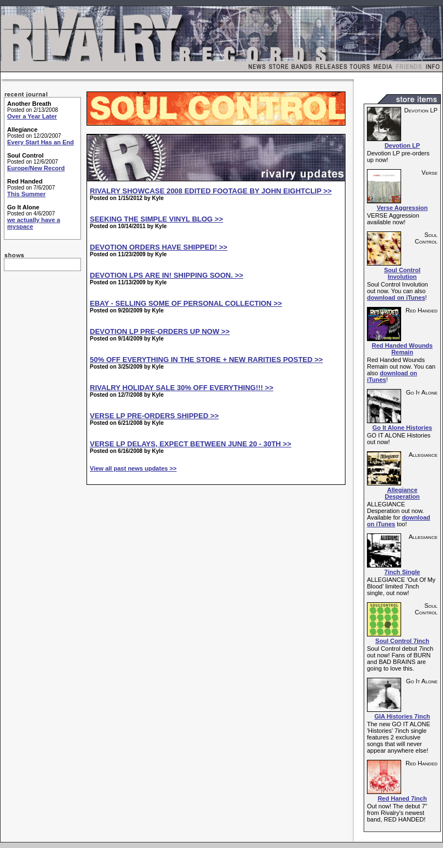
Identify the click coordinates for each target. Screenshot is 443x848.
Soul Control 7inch (402, 641)
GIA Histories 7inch (402, 716)
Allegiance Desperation (402, 493)
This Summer (26, 194)
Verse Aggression (402, 207)
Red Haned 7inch (401, 798)
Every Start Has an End (40, 142)
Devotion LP (402, 145)
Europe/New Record (36, 168)
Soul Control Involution (402, 273)
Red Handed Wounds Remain (402, 348)
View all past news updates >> (133, 468)
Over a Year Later (32, 116)
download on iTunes (396, 297)
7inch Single (402, 572)
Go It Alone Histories (402, 427)
